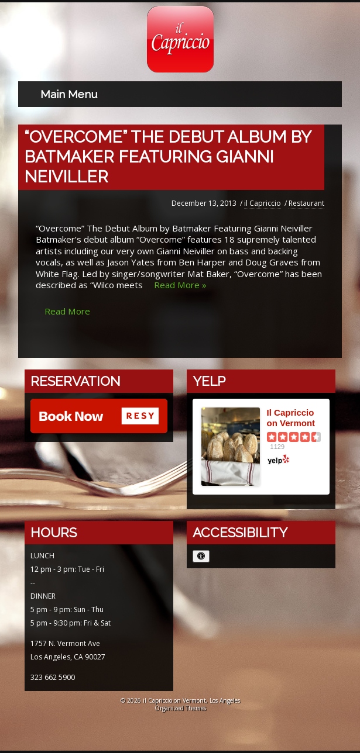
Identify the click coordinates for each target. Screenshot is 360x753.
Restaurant (306, 203)
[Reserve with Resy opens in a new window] (99, 417)
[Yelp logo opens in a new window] (294, 459)
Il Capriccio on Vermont (291, 417)
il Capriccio (262, 203)
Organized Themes (180, 708)
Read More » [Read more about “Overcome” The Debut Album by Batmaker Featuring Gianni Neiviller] (180, 285)
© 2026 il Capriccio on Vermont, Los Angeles (180, 700)
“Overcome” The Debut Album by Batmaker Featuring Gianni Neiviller (167, 156)
